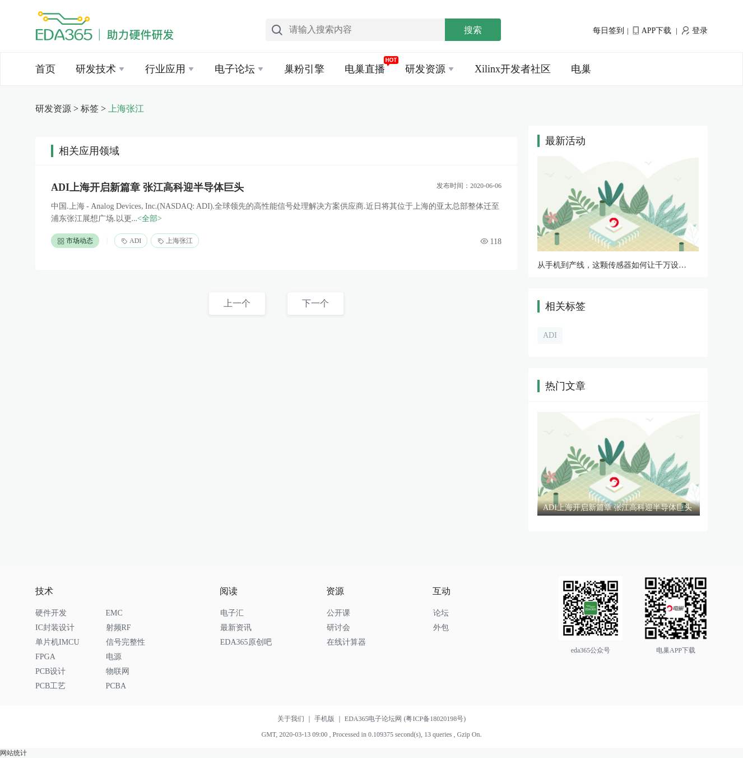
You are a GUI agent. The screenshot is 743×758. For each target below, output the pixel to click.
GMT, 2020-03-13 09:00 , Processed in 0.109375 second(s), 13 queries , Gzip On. (371, 734)
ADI (130, 241)
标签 (90, 108)
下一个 (315, 303)
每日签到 (608, 30)
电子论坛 (235, 69)
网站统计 (13, 753)
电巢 (581, 69)
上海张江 (126, 108)
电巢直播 (365, 69)
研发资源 (425, 69)
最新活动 (565, 140)
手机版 (329, 719)
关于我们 (295, 719)
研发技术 (96, 69)
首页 (45, 69)
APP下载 (652, 30)
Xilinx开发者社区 (513, 69)
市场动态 (75, 241)
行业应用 (165, 69)
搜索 (473, 30)
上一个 (237, 303)
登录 (695, 30)
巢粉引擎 (304, 69)
